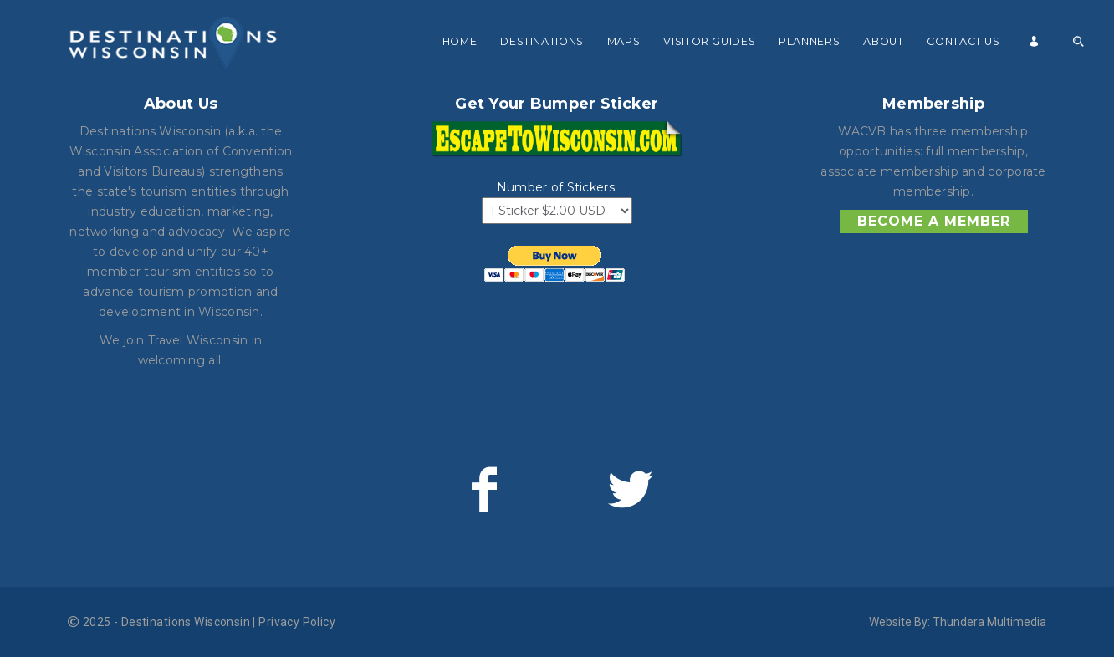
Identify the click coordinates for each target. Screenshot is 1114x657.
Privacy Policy (296, 622)
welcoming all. (181, 360)
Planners (809, 41)
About (883, 41)
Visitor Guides (709, 41)
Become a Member (933, 221)
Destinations (542, 41)
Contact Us (963, 41)
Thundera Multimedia (989, 622)
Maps (624, 41)
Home (460, 41)
